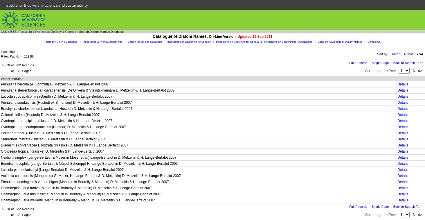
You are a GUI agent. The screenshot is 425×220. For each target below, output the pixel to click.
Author (408, 54)
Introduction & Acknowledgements (103, 41)
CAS (4, 31)
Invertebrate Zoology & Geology (55, 31)
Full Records (358, 63)
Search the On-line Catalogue (145, 41)
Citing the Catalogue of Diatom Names (340, 41)
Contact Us (374, 41)
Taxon (396, 54)
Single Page (380, 63)
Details (402, 84)
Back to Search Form (408, 63)
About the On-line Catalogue (61, 41)
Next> (417, 71)
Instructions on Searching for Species (189, 41)
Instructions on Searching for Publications (288, 41)
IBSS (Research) (21, 31)
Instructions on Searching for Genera (237, 41)
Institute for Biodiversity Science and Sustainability (45, 5)
